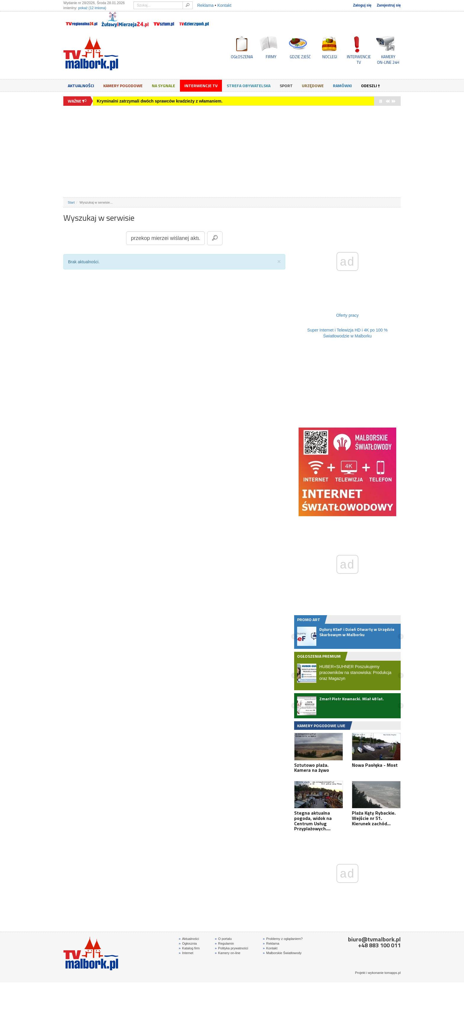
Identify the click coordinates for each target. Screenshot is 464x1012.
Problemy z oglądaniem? (282, 938)
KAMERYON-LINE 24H (388, 59)
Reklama (205, 5)
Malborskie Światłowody (282, 953)
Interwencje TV (201, 85)
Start (71, 202)
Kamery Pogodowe (123, 85)
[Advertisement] (232, 151)
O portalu (223, 938)
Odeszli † (370, 85)
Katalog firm (189, 948)
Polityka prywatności (231, 948)
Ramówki (342, 85)
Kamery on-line (227, 953)
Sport (286, 85)
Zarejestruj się (389, 5)
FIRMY (271, 57)
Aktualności (81, 85)
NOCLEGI (329, 57)
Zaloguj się (362, 5)
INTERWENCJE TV (359, 59)
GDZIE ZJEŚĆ (300, 57)
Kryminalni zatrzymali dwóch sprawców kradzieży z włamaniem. (160, 101)
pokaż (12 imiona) (92, 8)
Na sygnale (163, 85)
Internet (186, 953)
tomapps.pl (392, 972)
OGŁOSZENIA (242, 57)
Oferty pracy (347, 315)
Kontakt (224, 5)
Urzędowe (313, 85)
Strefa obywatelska (248, 85)
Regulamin (224, 943)
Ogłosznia (188, 943)
